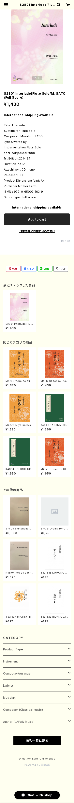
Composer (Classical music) (23, 709)
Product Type (13, 649)
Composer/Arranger (17, 673)
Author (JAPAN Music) (19, 721)
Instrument (10, 661)
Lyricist (8, 685)
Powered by (37, 764)
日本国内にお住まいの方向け (37, 231)
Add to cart (37, 219)
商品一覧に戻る (37, 741)
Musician (9, 697)
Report (65, 241)
